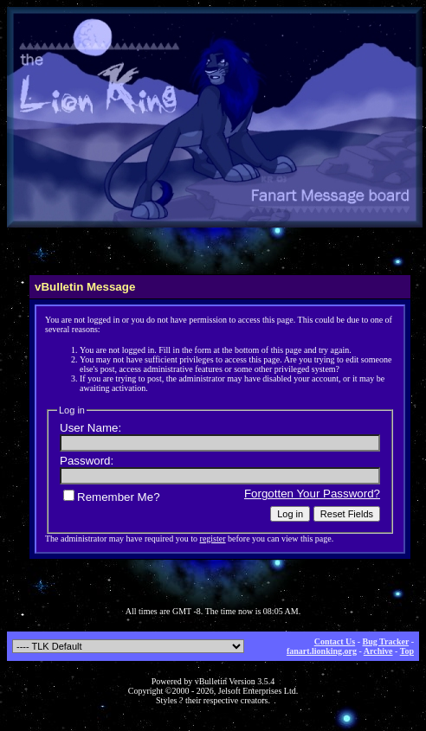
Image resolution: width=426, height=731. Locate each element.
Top (407, 651)
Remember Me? (111, 497)
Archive (378, 651)
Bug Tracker (386, 641)
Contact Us (335, 641)
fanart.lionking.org (322, 651)
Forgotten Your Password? (312, 493)
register (213, 538)
